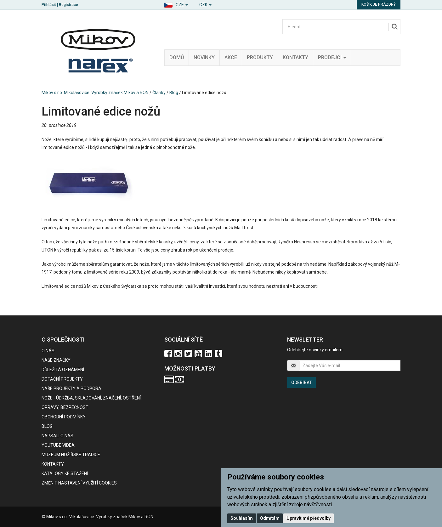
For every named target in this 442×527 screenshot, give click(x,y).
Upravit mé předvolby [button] (308, 518)
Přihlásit (49, 5)
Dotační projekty (62, 379)
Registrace (68, 5)
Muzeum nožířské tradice (71, 454)
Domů (176, 57)
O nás (48, 350)
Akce (230, 57)
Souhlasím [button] (241, 518)
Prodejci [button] (332, 57)
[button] (176, 4)
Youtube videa (58, 445)
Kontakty (295, 57)
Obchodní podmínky (64, 416)
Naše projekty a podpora (71, 388)
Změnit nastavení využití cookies (79, 482)
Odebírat (301, 382)
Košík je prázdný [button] (378, 4)
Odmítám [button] (270, 518)
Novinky (204, 57)
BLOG (47, 426)
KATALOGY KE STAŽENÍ (65, 473)
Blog (173, 92)
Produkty (260, 57)
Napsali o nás (57, 435)
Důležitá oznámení (63, 369)
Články (159, 92)
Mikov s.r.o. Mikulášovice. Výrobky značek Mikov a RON (95, 92)
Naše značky (56, 360)
